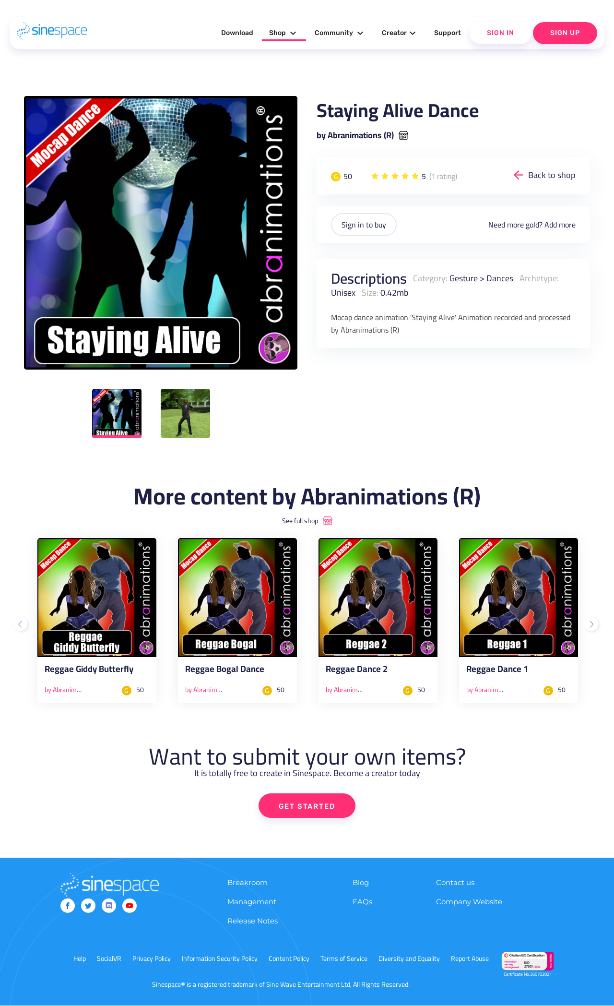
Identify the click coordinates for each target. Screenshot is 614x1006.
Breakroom (247, 882)
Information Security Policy (220, 959)
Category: (430, 278)
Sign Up (565, 33)
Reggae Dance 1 (497, 670)
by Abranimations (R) (355, 135)
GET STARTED (307, 806)
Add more (560, 224)
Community (340, 33)
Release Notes (252, 921)
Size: (370, 292)
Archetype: (539, 278)
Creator (400, 33)
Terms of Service (343, 959)
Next (592, 625)
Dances (499, 278)
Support (447, 33)
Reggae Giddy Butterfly (89, 670)
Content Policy (289, 959)
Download (237, 33)
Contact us (455, 882)
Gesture (463, 278)
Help (79, 959)
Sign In (500, 33)
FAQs (362, 902)
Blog (361, 882)
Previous (21, 625)
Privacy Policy (151, 959)
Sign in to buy (364, 224)
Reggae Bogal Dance (224, 670)
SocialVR (109, 959)
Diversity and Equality (409, 959)
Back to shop (552, 175)
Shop (284, 33)
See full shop (300, 521)
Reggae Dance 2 (357, 670)
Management (251, 902)
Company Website (469, 902)
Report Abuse (470, 959)
